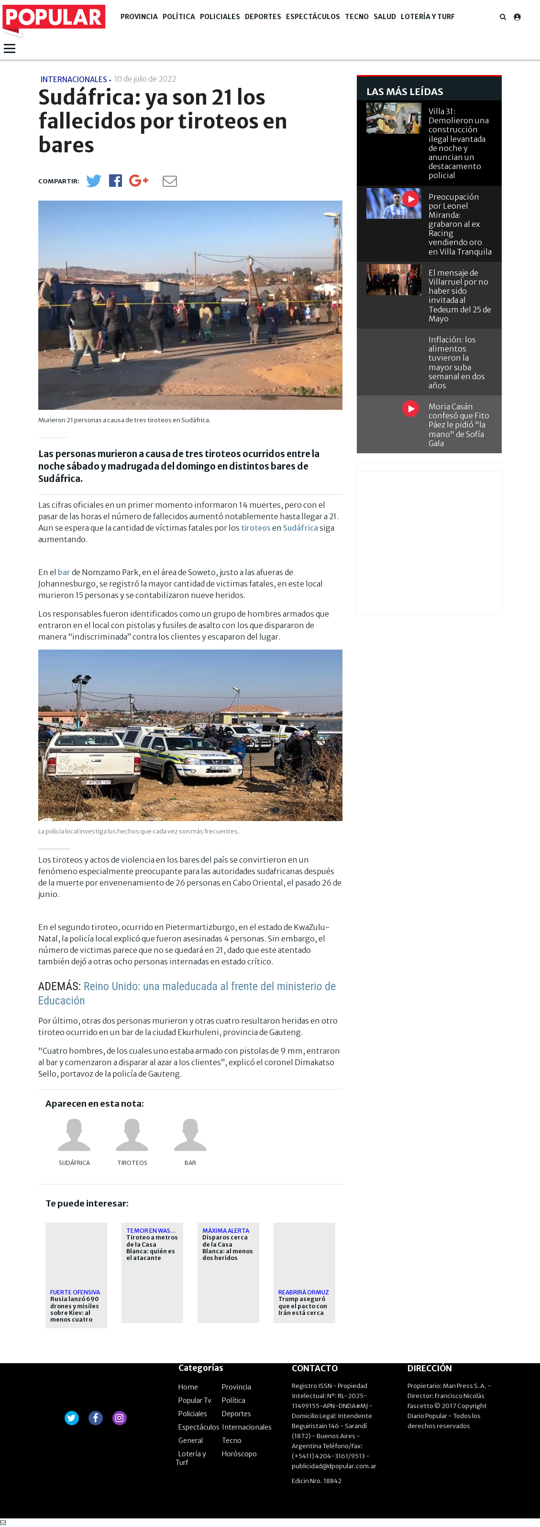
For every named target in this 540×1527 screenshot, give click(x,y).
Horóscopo (239, 1454)
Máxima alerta (225, 1230)
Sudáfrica (300, 528)
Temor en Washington (162, 1230)
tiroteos (256, 528)
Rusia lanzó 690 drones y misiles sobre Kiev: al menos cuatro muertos (74, 1313)
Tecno (357, 16)
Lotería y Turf (428, 16)
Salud (385, 16)
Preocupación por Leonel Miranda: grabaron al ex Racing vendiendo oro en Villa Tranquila (460, 224)
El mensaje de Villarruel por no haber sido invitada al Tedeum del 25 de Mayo (460, 295)
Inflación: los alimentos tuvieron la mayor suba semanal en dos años (457, 362)
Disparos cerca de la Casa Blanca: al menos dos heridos (227, 1247)
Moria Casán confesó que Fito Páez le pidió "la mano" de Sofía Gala (459, 425)
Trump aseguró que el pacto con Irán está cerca (302, 1306)
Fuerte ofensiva (75, 1292)
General (190, 1440)
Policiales (220, 16)
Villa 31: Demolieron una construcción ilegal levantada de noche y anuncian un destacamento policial (459, 143)
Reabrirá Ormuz (303, 1292)
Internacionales (247, 1427)
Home (188, 1387)
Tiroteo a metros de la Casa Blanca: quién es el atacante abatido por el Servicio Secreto (152, 1254)
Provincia (139, 16)
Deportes (263, 16)
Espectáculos (313, 16)
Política (179, 16)
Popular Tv (194, 1400)
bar (64, 572)
